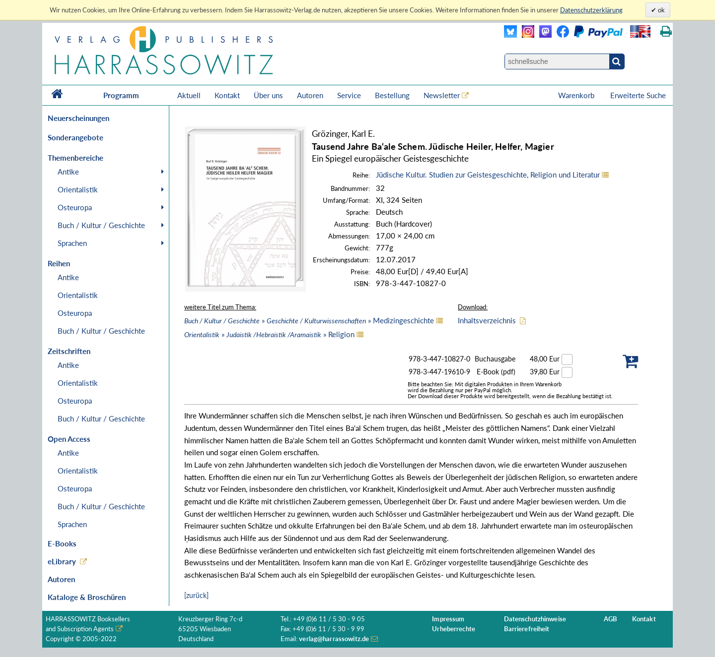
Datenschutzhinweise (535, 619)
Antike (68, 171)
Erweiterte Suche (638, 95)
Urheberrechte (453, 629)
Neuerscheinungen (78, 118)
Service (349, 95)
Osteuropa (75, 207)
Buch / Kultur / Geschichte (101, 225)
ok (660, 10)
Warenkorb (577, 95)
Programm (121, 95)
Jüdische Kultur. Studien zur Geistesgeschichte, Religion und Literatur (488, 174)
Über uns (268, 95)
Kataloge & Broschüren (87, 597)
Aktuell (189, 95)
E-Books (62, 543)
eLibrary (62, 561)
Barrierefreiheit (527, 629)
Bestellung (392, 95)
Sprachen (72, 243)
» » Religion (269, 334)
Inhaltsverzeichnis (487, 320)
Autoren (310, 95)
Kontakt (227, 95)
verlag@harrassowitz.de (334, 639)
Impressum (448, 619)
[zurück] (196, 595)
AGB (610, 619)
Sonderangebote (75, 137)
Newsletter (442, 95)
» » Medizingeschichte (309, 320)
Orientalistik (78, 189)
